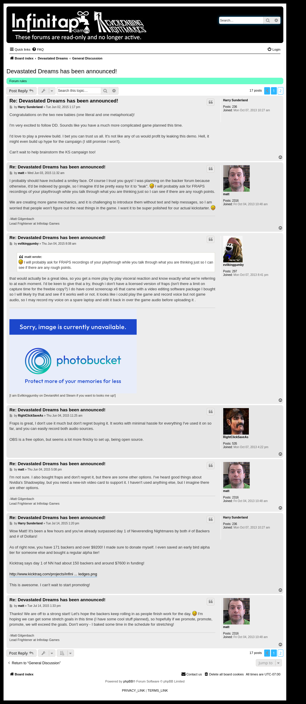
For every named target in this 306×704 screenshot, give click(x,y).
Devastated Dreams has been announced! (61, 71)
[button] (267, 90)
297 (234, 271)
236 (234, 106)
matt (226, 194)
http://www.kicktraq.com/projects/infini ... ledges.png (53, 574)
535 (234, 443)
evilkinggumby (233, 264)
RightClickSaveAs (236, 437)
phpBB (128, 681)
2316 (235, 200)
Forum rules (18, 81)
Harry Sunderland (235, 100)
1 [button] (274, 90)
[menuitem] (38, 49)
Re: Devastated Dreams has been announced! (63, 101)
